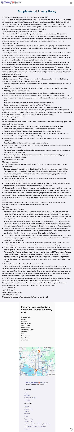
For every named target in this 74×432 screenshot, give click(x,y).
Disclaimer (27, 429)
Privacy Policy (51, 27)
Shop (26, 416)
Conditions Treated (30, 398)
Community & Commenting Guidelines (37, 424)
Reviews (27, 414)
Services (27, 395)
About (26, 393)
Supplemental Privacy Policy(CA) (35, 426)
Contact (27, 400)
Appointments (28, 409)
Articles (26, 407)
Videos (26, 411)
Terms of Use (28, 419)
